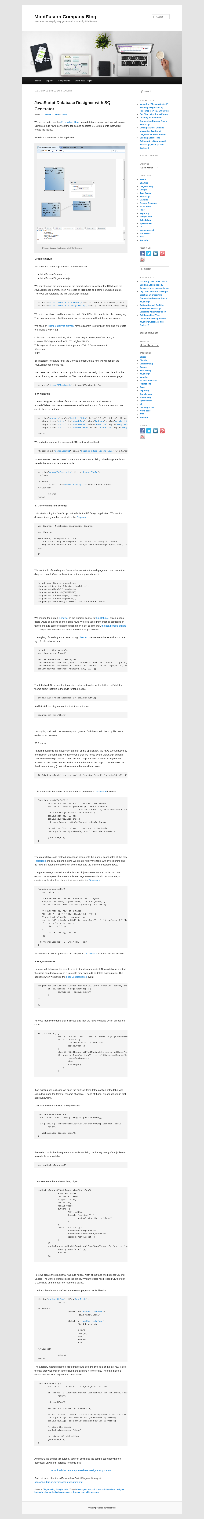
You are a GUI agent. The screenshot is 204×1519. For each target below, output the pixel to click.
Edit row (101, 424)
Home (38, 81)
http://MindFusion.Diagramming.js (69, 306)
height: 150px (78, 418)
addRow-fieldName (92, 1312)
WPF (142, 237)
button (61, 421)
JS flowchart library (70, 122)
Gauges (143, 190)
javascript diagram (42, 1492)
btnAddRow (78, 421)
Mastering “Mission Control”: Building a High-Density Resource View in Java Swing (154, 107)
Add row (99, 421)
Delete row (105, 427)
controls (54, 418)
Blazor (143, 179)
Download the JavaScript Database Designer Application (81, 1470)
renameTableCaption (75, 484)
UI (141, 226)
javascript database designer (111, 1489)
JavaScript (145, 196)
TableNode (101, 791)
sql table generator (90, 1492)
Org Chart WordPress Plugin (154, 114)
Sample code (62, 1489)
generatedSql (62, 451)
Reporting (144, 213)
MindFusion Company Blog (65, 16)
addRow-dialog (56, 1299)
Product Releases (148, 203)
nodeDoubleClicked (76, 976)
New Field (80, 1299)
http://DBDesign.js (60, 385)
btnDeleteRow (80, 427)
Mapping (144, 200)
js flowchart (76, 1492)
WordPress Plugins (83, 81)
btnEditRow (79, 424)
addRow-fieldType (92, 1321)
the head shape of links (114, 625)
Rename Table (90, 472)
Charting (144, 183)
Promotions (145, 206)
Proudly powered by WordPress (101, 1508)
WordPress (145, 233)
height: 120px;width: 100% (96, 451)
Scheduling (145, 220)
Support (49, 81)
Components (64, 81)
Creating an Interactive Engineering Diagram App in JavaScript (153, 120)
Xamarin (144, 240)
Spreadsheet (146, 223)
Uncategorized (147, 230)
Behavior (63, 618)
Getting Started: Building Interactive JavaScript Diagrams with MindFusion (153, 131)
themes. (84, 637)
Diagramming (49, 1489)
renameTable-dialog (60, 472)
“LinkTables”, (102, 618)
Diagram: (81, 517)
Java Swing (145, 193)
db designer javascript (86, 1489)
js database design (60, 1492)
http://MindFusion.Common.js (66, 303)
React (142, 210)
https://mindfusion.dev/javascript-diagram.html (58, 1482)
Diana (64, 115)
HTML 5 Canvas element (61, 325)
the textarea (91, 953)
